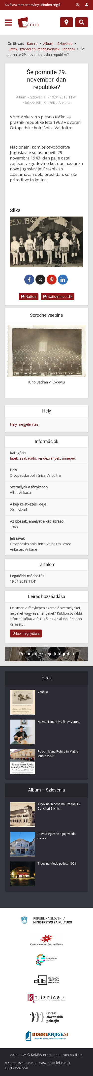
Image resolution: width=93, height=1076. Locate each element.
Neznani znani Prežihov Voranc (58, 722)
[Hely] (66, 22)
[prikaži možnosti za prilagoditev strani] (78, 4)
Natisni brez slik (57, 296)
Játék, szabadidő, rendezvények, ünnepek (43, 458)
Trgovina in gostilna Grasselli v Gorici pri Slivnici (58, 806)
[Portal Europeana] (46, 960)
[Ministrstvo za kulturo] (46, 921)
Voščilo (42, 692)
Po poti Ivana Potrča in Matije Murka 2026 (57, 754)
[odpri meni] (8, 23)
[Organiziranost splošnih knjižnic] (46, 940)
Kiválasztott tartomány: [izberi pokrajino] (32, 4)
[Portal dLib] (46, 980)
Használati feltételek (54, 1062)
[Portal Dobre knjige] (47, 1036)
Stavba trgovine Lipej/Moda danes (56, 836)
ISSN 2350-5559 (16, 1068)
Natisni (28, 296)
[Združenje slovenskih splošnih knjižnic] (46, 999)
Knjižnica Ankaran (57, 102)
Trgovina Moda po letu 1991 (56, 863)
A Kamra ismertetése (20, 1062)
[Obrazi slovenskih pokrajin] (46, 1017)
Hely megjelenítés (24, 424)
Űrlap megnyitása (25, 633)
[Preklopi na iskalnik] (81, 22)
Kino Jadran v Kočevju (46, 382)
